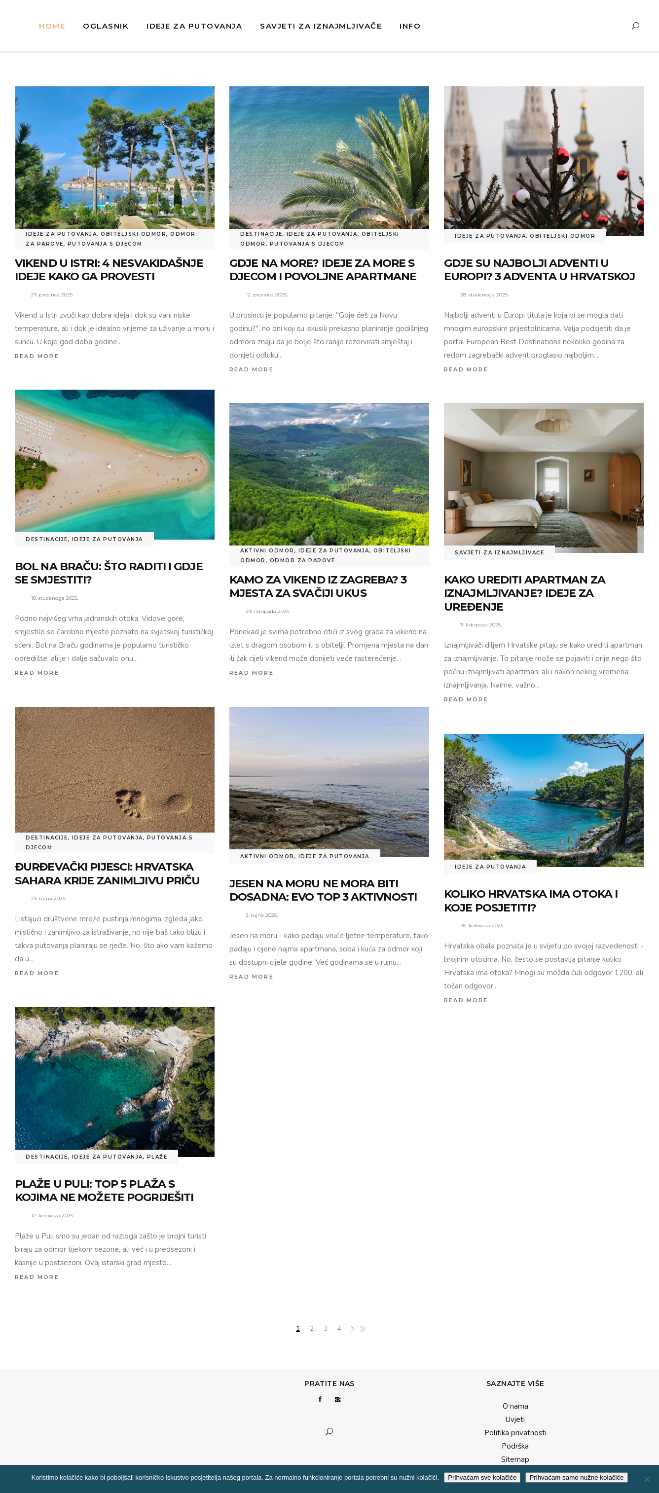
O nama (515, 1406)
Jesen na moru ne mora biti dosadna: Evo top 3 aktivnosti (323, 890)
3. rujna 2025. (262, 915)
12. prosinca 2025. (267, 294)
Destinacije (261, 234)
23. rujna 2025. (48, 898)
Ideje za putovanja (61, 234)
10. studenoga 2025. (54, 598)
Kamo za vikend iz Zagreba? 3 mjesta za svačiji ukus (317, 586)
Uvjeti (515, 1419)
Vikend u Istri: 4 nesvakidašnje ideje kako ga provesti (109, 270)
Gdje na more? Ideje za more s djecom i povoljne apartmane (322, 270)
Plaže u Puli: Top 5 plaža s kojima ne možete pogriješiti (104, 1190)
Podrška (515, 1446)
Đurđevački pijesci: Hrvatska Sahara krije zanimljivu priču (107, 873)
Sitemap (515, 1459)
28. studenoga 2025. (484, 294)
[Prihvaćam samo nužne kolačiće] (647, 1479)
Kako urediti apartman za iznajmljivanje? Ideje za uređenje (524, 593)
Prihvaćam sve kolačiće (482, 1477)
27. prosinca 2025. (52, 294)
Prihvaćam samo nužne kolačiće (576, 1477)
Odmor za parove (302, 560)
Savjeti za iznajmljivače (499, 552)
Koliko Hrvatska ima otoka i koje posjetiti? (531, 900)
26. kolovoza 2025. (482, 925)
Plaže (157, 1157)
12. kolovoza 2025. (52, 1215)
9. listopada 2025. (481, 624)
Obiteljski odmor (133, 234)
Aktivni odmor (267, 550)
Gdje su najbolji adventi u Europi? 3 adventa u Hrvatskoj (539, 270)
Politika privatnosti (515, 1433)
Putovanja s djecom (105, 244)
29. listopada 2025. (268, 611)
